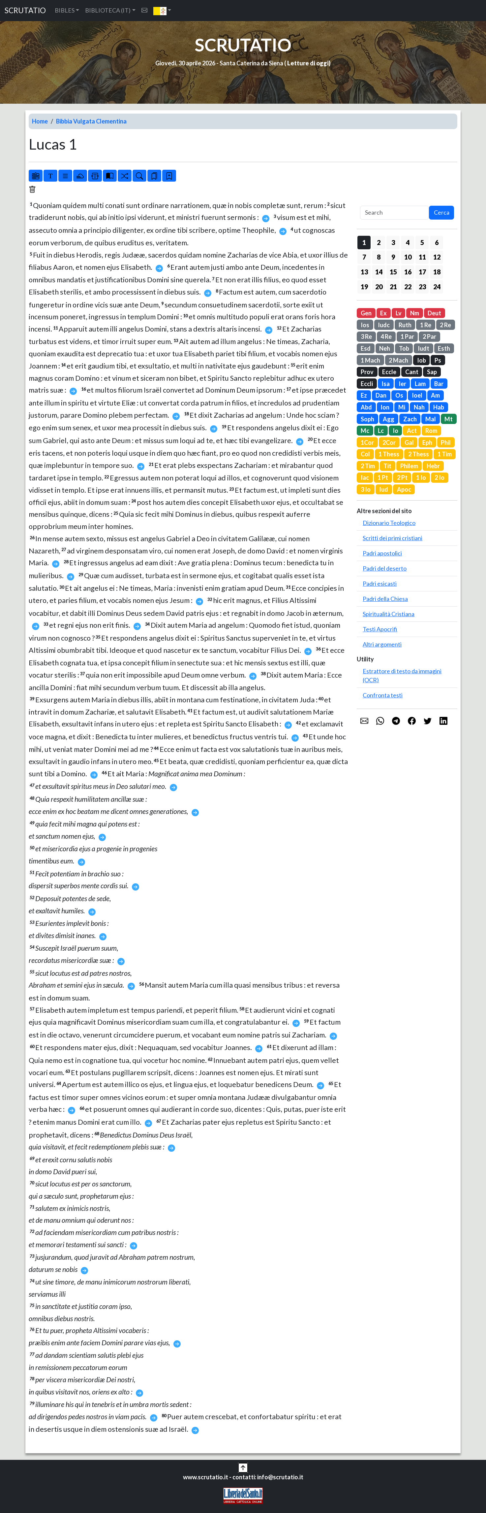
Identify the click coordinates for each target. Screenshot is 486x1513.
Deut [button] (434, 313)
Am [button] (435, 395)
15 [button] (393, 272)
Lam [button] (420, 383)
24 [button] (436, 287)
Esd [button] (366, 348)
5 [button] (422, 242)
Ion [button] (384, 407)
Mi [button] (401, 407)
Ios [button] (365, 325)
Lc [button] (381, 430)
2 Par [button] (429, 336)
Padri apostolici (382, 553)
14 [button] (378, 272)
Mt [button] (448, 419)
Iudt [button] (423, 348)
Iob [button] (421, 360)
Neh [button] (384, 348)
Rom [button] (431, 430)
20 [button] (378, 287)
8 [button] (378, 257)
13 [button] (364, 272)
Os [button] (399, 395)
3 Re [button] (366, 336)
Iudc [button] (384, 325)
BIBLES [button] (65, 10)
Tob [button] (404, 348)
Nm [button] (414, 313)
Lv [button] (399, 313)
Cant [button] (411, 371)
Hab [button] (438, 407)
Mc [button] (365, 430)
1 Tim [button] (445, 454)
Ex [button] (383, 313)
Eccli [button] (367, 383)
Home (40, 121)
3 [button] (393, 242)
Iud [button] (383, 489)
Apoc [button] (404, 489)
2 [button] (378, 242)
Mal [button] (430, 419)
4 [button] (408, 242)
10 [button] (407, 257)
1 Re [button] (425, 325)
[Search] (394, 213)
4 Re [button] (386, 336)
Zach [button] (410, 419)
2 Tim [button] (368, 466)
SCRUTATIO (25, 10)
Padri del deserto (385, 568)
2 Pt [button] (402, 477)
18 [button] (436, 272)
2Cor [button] (389, 442)
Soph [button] (367, 419)
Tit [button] (387, 466)
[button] (162, 10)
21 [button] (393, 287)
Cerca (441, 212)
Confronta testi (383, 695)
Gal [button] (409, 442)
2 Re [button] (445, 325)
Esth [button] (444, 348)
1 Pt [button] (383, 477)
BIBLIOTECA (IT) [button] (108, 10)
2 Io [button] (439, 477)
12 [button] (436, 257)
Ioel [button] (417, 395)
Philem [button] (409, 466)
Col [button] (365, 454)
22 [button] (407, 287)
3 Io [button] (366, 489)
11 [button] (422, 257)
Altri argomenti (382, 644)
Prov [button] (367, 371)
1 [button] (364, 242)
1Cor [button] (367, 442)
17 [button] (422, 272)
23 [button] (422, 287)
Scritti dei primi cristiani (392, 538)
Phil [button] (446, 442)
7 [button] (364, 257)
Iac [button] (365, 477)
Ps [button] (438, 360)
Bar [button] (438, 383)
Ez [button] (364, 395)
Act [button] (412, 430)
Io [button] (395, 430)
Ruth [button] (405, 325)
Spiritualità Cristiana (388, 613)
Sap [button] (432, 371)
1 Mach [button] (370, 360)
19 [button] (364, 287)
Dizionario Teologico (389, 522)
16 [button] (407, 272)
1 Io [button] (421, 477)
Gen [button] (366, 313)
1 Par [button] (407, 336)
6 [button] (437, 242)
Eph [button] (427, 442)
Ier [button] (402, 383)
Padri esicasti (380, 583)
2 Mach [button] (398, 360)
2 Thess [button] (418, 454)
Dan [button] (381, 395)
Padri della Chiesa (385, 598)
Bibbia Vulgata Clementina (91, 121)
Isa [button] (385, 383)
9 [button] (393, 257)
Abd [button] (366, 407)
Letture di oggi (308, 63)
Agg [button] (388, 419)
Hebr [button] (433, 466)
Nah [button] (419, 407)
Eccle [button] (389, 371)
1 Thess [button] (389, 454)
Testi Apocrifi (380, 629)
